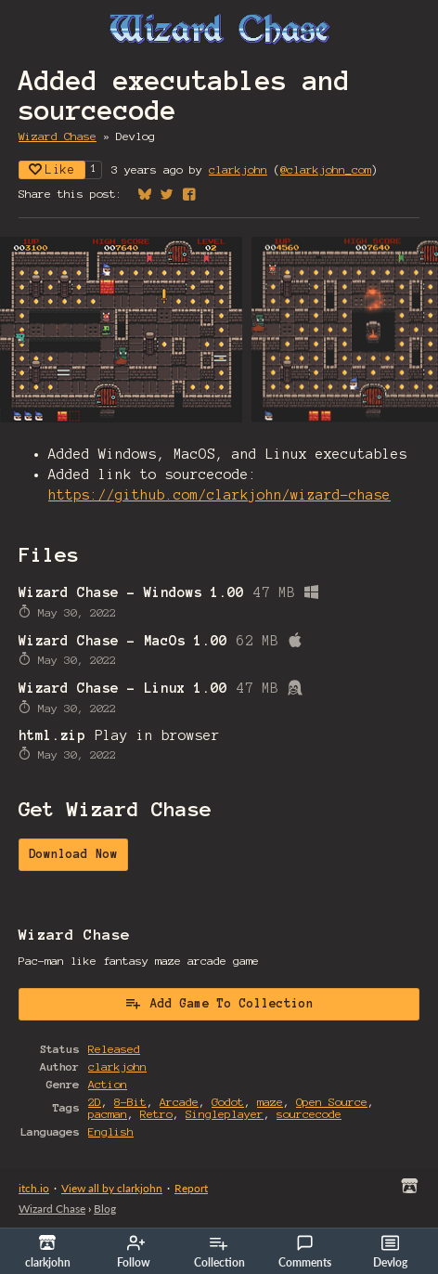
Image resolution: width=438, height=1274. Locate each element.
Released (114, 1049)
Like (52, 169)
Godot (228, 1102)
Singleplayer (225, 1114)
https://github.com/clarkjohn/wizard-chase (219, 495)
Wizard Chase (58, 136)
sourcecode (309, 1114)
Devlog (390, 1251)
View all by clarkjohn (111, 1188)
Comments (304, 1251)
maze (270, 1102)
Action (107, 1084)
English (111, 1131)
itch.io (34, 1188)
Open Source (331, 1102)
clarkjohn (238, 169)
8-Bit (130, 1102)
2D (94, 1102)
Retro (156, 1114)
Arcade (179, 1102)
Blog (105, 1209)
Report (191, 1188)
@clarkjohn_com (325, 169)
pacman (107, 1114)
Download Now (73, 854)
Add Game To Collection (219, 1002)
